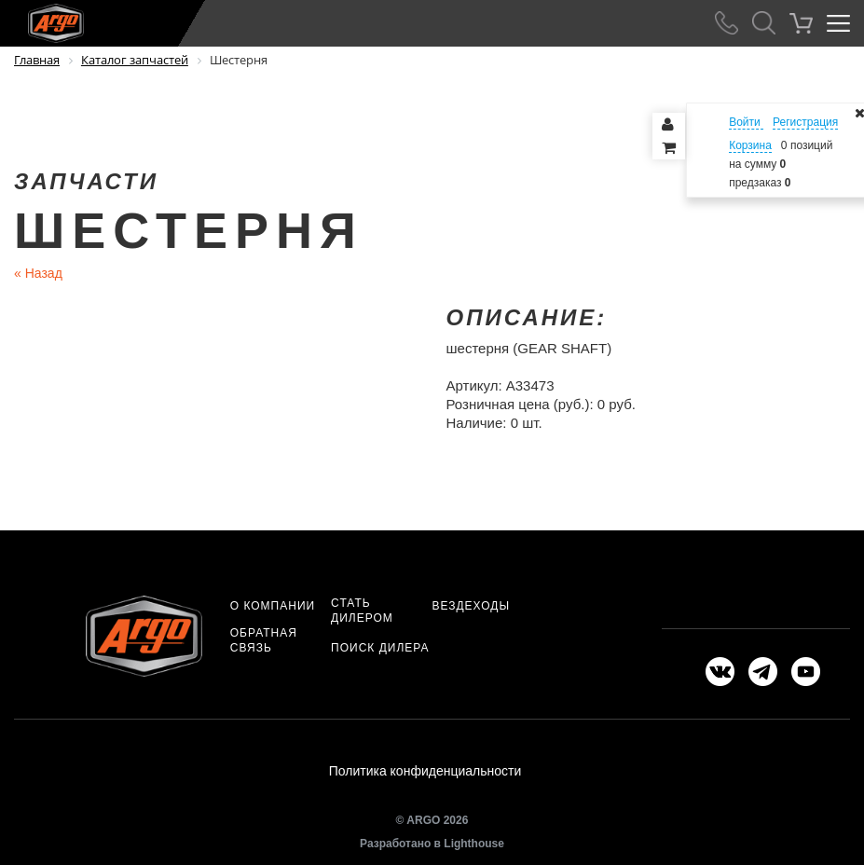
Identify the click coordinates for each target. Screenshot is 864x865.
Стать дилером (362, 611)
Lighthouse (474, 843)
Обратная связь (263, 640)
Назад (38, 273)
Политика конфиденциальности (425, 770)
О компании (272, 605)
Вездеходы (471, 605)
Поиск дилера (380, 647)
